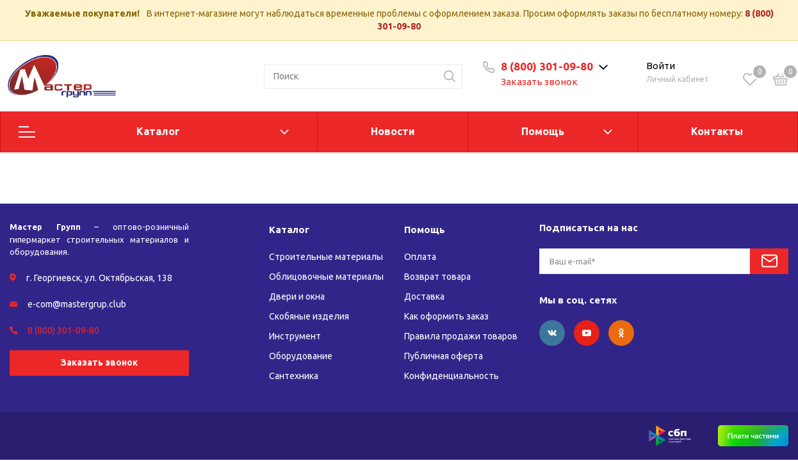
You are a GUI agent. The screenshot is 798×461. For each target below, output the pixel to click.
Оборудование (300, 356)
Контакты (717, 131)
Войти (660, 65)
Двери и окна (297, 296)
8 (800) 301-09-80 (547, 66)
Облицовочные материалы (326, 276)
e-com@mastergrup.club (77, 304)
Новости (393, 131)
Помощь (542, 131)
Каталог (158, 131)
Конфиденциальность (451, 376)
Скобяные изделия (309, 316)
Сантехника (293, 376)
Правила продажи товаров (460, 336)
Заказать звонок (539, 81)
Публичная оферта (443, 356)
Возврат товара (437, 276)
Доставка (424, 296)
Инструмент (295, 336)
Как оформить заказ (446, 316)
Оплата (420, 257)
